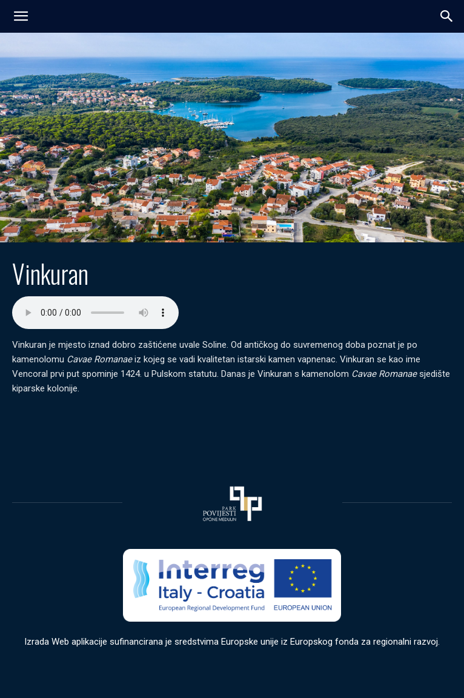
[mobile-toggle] (20, 16)
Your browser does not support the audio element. (95, 312)
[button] (447, 16)
